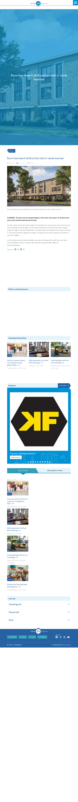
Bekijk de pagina (15, 457)
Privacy (32, 641)
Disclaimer (42, 641)
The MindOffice (65, 649)
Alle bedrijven (64, 385)
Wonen (12, 151)
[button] (28, 462)
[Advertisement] (39, 270)
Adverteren (12, 641)
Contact (22, 641)
